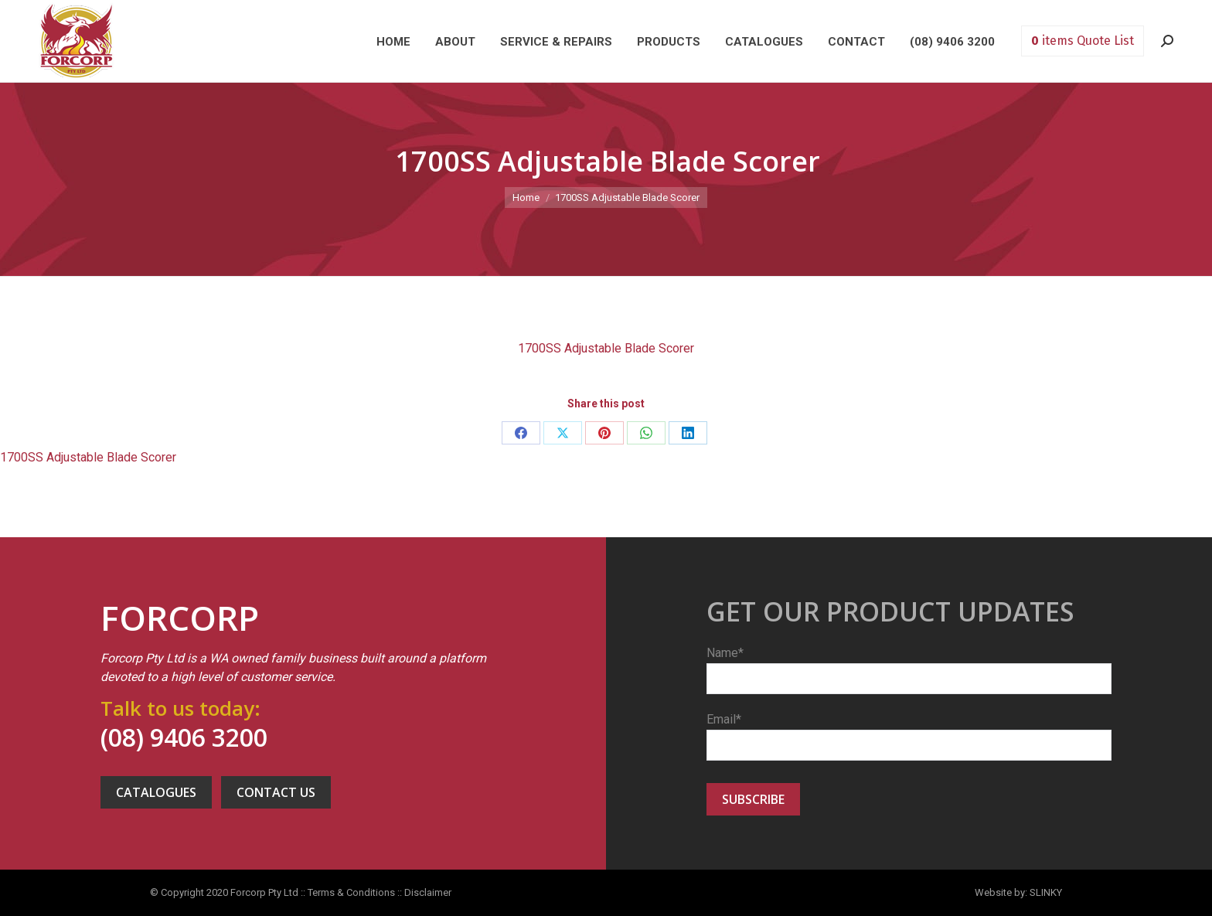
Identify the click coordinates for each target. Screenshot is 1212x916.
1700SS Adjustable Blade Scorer (606, 348)
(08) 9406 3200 (183, 737)
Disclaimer (427, 892)
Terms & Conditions (351, 892)
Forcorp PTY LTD (76, 41)
